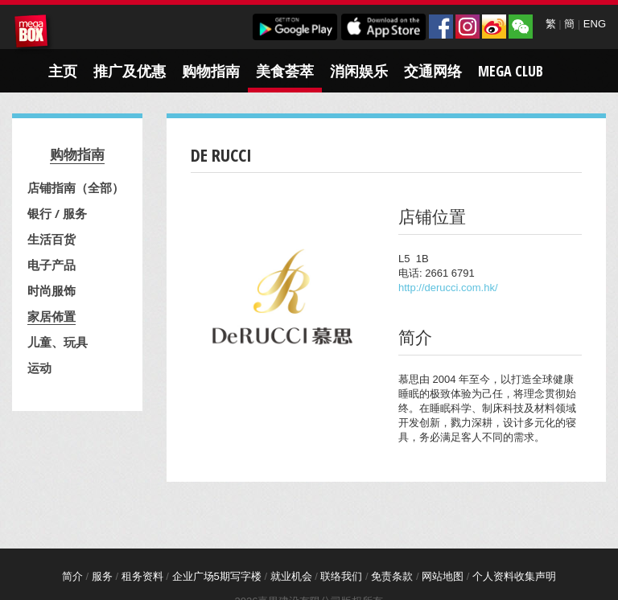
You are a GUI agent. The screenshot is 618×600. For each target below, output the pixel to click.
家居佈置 (51, 316)
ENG (594, 24)
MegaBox (34, 34)
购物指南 (211, 70)
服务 (102, 576)
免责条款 (392, 576)
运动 (39, 368)
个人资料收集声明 (514, 576)
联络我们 (341, 576)
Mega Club (510, 70)
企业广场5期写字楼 (217, 576)
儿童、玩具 (57, 342)
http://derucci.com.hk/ (448, 288)
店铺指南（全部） (75, 187)
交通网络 (433, 70)
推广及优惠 (129, 70)
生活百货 (51, 239)
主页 (62, 70)
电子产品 (51, 265)
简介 (72, 576)
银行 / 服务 (57, 213)
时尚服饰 (51, 290)
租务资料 (142, 576)
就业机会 (291, 576)
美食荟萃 (285, 70)
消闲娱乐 (359, 70)
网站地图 (443, 576)
